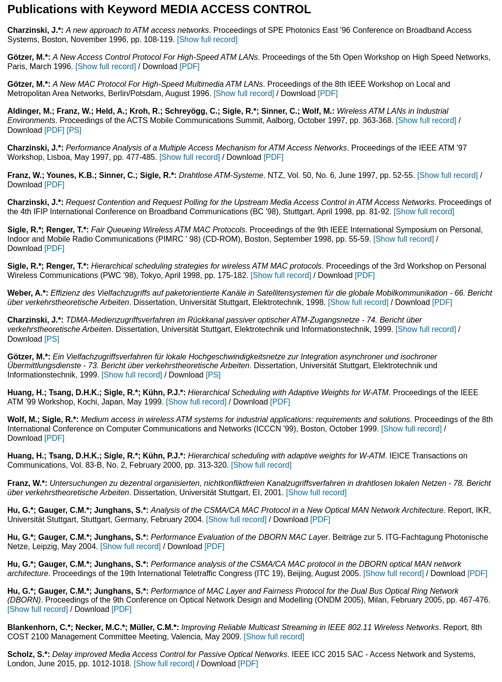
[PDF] (189, 66)
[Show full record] (207, 39)
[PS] (74, 130)
